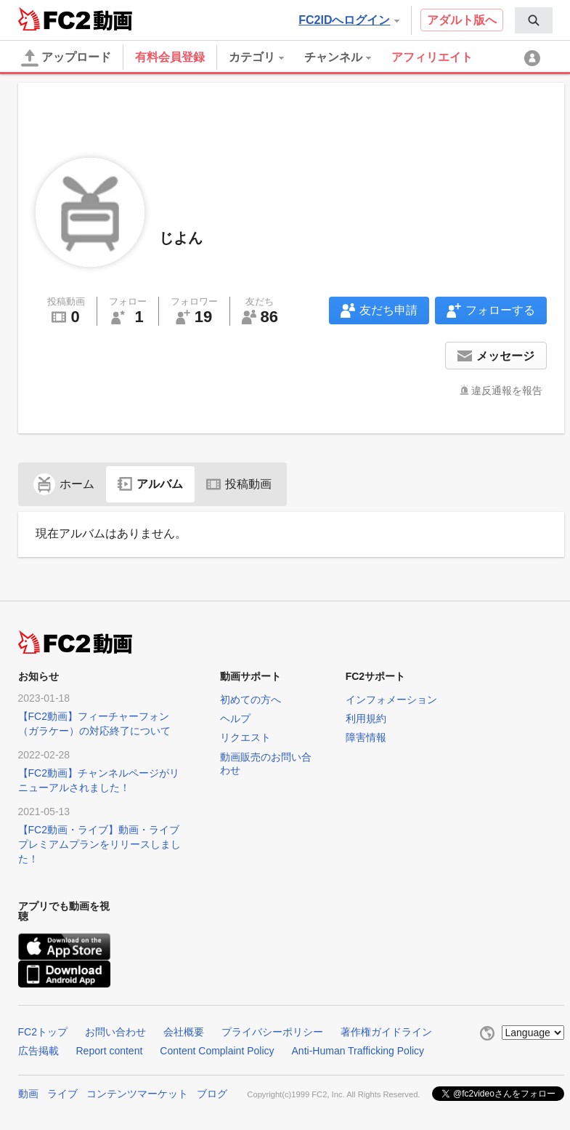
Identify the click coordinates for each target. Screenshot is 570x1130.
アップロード (66, 58)
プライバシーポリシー (272, 1032)
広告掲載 (38, 1051)
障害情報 (366, 737)
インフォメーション (391, 699)
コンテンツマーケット (137, 1093)
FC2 (54, 19)
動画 (28, 1093)
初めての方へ (250, 699)
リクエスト (245, 737)
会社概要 (183, 1032)
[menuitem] (534, 20)
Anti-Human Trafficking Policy (358, 1051)
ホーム (63, 484)
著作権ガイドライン (386, 1032)
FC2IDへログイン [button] (348, 20)
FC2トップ (43, 1032)
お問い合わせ (115, 1032)
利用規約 (366, 718)
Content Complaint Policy (217, 1051)
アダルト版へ (462, 20)
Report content (109, 1051)
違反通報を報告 (506, 390)
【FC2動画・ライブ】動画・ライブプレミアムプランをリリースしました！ (99, 844)
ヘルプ (235, 718)
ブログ (212, 1093)
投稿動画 (239, 484)
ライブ (62, 1093)
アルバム (150, 484)
